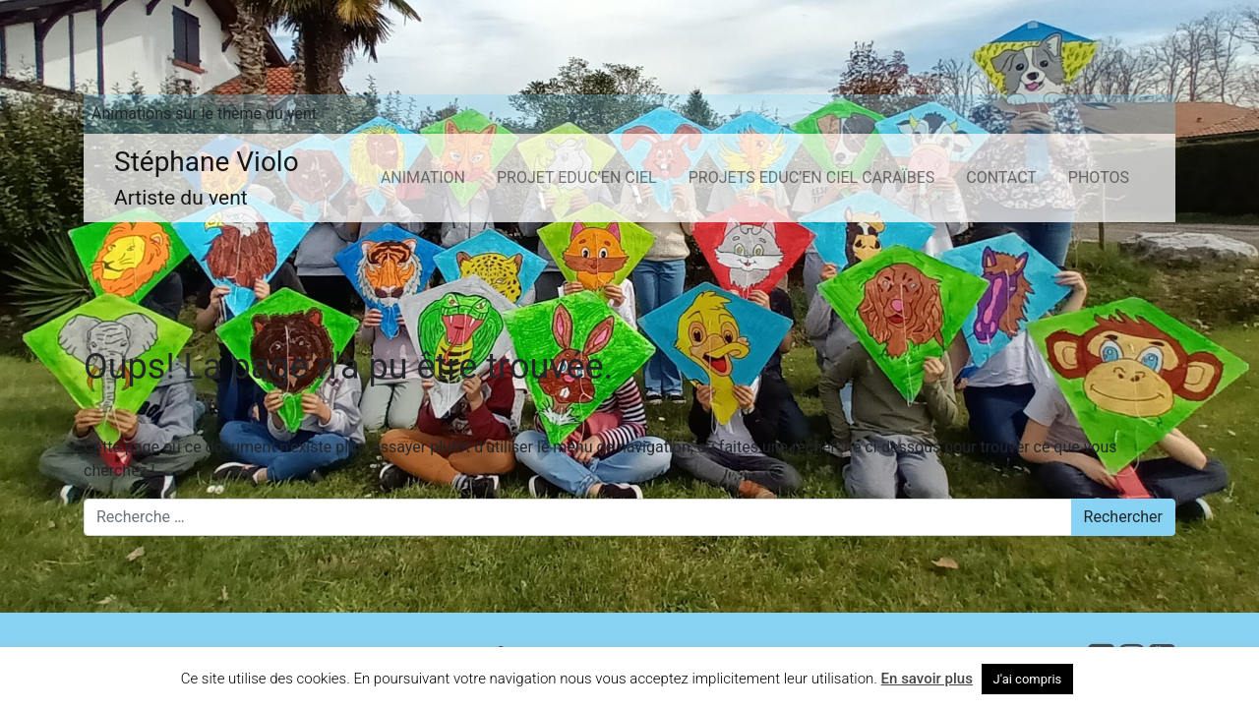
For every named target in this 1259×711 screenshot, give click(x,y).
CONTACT (1001, 177)
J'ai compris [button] (1027, 679)
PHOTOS (1098, 177)
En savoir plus (927, 678)
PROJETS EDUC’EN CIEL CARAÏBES (812, 177)
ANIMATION (423, 177)
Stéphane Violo (206, 180)
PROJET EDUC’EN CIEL (577, 177)
